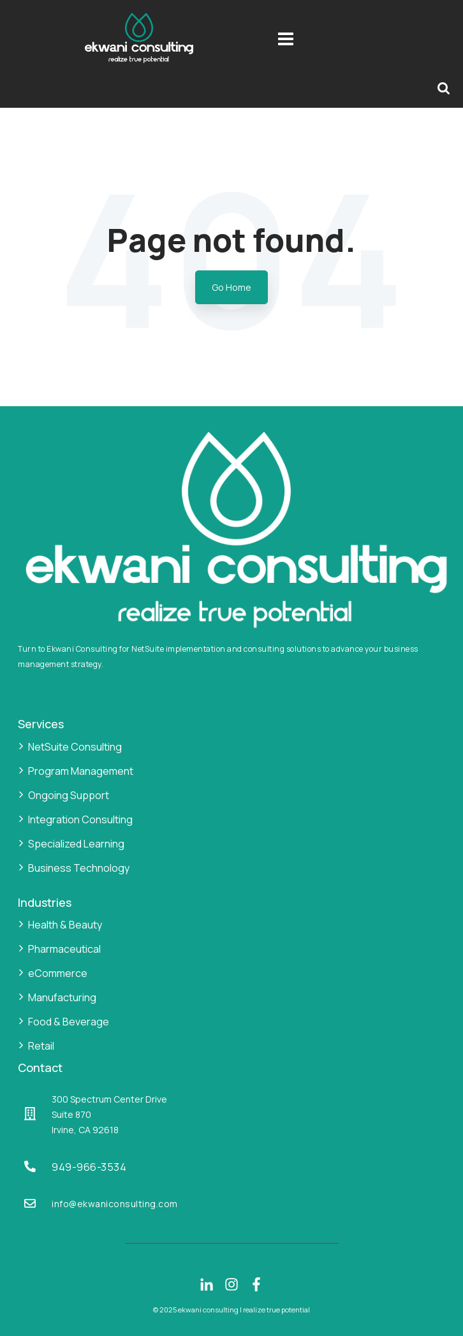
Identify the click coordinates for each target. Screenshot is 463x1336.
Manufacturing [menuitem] (62, 997)
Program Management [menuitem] (80, 771)
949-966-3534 (89, 1167)
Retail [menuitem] (41, 1046)
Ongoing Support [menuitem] (68, 795)
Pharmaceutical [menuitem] (64, 949)
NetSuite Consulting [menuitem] (75, 747)
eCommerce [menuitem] (57, 973)
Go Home (231, 287)
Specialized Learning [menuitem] (76, 844)
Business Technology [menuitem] (78, 868)
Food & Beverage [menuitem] (68, 1022)
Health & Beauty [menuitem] (65, 925)
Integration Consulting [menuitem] (80, 819)
